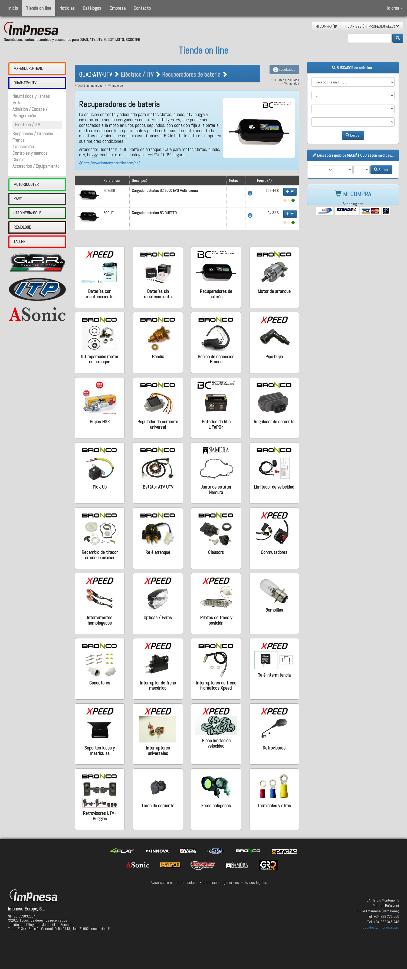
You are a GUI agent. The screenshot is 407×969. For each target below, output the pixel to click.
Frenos (18, 140)
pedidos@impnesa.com (381, 927)
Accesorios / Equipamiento (36, 166)
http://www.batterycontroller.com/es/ (109, 162)
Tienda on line (38, 8)
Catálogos (92, 8)
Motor (17, 103)
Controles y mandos (30, 153)
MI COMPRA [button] (326, 26)
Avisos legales (256, 882)
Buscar (353, 135)
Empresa (117, 8)
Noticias (67, 8)
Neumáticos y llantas (31, 96)
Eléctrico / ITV (27, 125)
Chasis (18, 160)
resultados (284, 69)
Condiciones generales (221, 882)
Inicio (13, 8)
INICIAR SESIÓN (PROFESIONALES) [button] (372, 26)
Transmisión (23, 147)
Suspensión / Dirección (32, 134)
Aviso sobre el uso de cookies (174, 882)
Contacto (142, 8)
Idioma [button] (395, 8)
